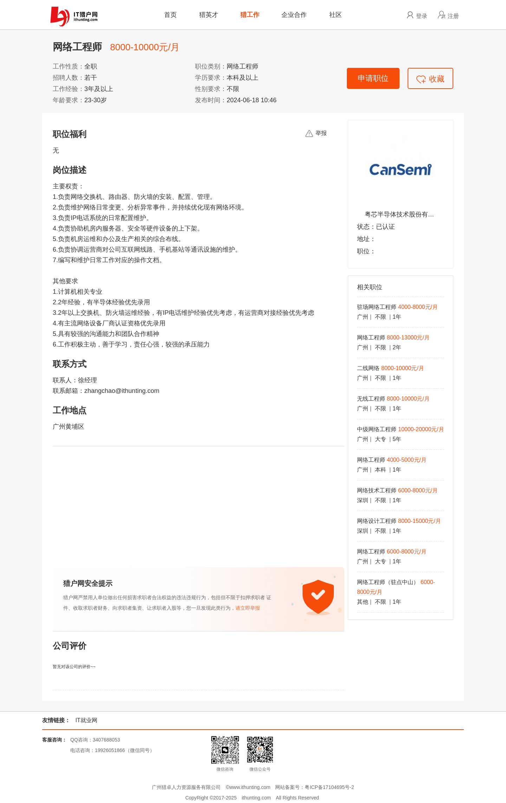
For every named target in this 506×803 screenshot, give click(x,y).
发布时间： (211, 100)
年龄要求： (68, 100)
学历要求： (211, 77)
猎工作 (249, 14)
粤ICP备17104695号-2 (329, 787)
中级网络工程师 (376, 429)
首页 (170, 14)
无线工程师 (371, 399)
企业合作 (294, 14)
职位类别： (211, 66)
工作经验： (68, 88)
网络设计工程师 (376, 521)
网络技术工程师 (376, 490)
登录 (421, 16)
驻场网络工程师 (376, 307)
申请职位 (373, 78)
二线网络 (368, 368)
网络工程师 (371, 338)
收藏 (430, 79)
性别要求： (211, 88)
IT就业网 (86, 720)
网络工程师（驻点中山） (388, 582)
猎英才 (208, 14)
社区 (335, 14)
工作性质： (68, 66)
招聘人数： (68, 77)
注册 (453, 16)
